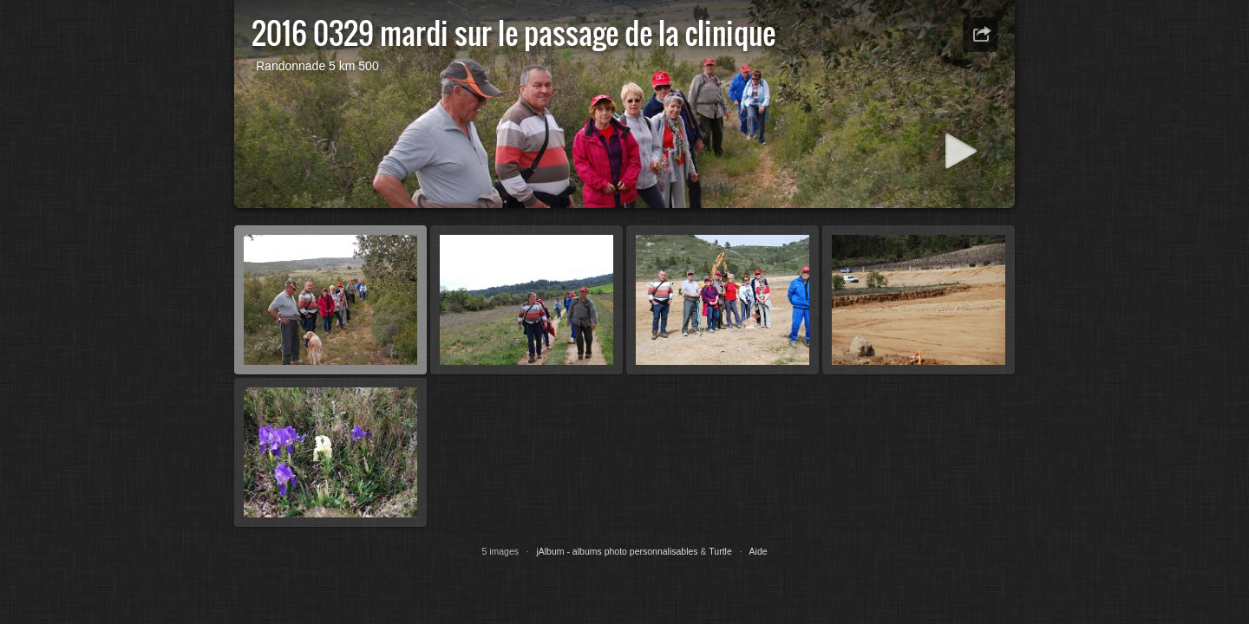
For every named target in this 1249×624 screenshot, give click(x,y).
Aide (758, 551)
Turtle (720, 551)
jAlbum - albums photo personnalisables (616, 551)
